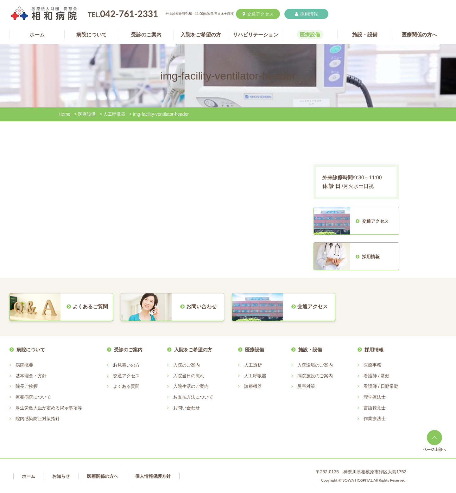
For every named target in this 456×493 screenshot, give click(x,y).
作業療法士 (375, 418)
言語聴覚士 (375, 407)
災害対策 (306, 386)
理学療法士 (375, 397)
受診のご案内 (128, 349)
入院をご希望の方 (193, 349)
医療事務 (372, 365)
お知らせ (61, 476)
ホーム (28, 476)
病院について (30, 349)
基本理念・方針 (31, 375)
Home (64, 114)
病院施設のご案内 (315, 375)
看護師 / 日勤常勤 (381, 386)
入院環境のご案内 (315, 365)
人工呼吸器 (114, 114)
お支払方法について (193, 397)
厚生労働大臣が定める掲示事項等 (49, 407)
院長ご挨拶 (27, 386)
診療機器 (253, 386)
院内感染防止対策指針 (38, 418)
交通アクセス (258, 13)
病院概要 (24, 365)
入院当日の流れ (188, 375)
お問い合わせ (186, 407)
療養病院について (33, 397)
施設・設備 (310, 349)
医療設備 (87, 114)
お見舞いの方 (126, 365)
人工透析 (253, 365)
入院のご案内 (186, 365)
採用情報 (306, 13)
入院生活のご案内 (191, 386)
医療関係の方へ (102, 476)
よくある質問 (126, 386)
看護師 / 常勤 (377, 375)
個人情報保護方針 (153, 476)
